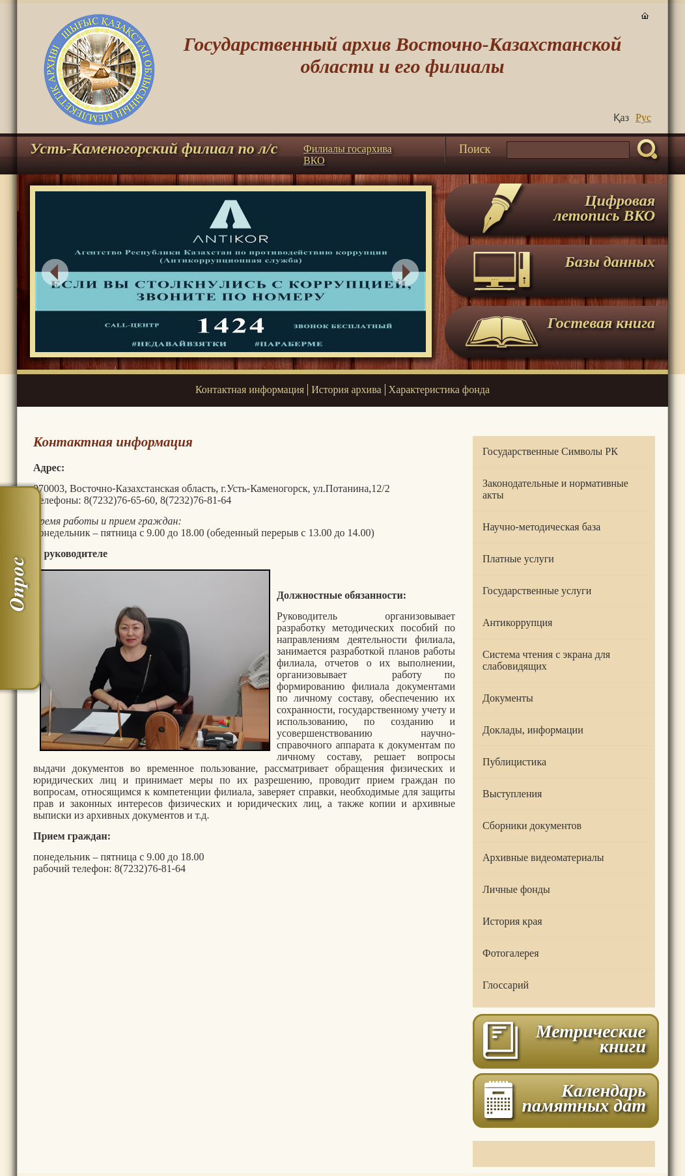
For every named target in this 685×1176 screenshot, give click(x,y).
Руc (643, 117)
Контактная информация (249, 389)
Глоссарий (505, 985)
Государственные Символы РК (550, 451)
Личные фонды (516, 889)
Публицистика (514, 761)
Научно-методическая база (541, 526)
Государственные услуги (536, 590)
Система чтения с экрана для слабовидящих (546, 660)
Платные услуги (518, 558)
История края (512, 921)
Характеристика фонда (439, 389)
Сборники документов (531, 825)
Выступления (512, 793)
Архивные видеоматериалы (543, 857)
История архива (346, 389)
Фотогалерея (510, 953)
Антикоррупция (517, 622)
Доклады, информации (532, 729)
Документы (507, 698)
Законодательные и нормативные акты (555, 489)
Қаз (621, 117)
